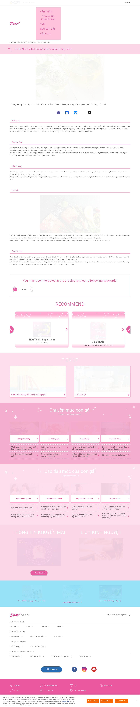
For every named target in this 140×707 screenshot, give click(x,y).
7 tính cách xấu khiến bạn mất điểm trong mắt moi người (23, 422)
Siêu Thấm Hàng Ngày (37, 620)
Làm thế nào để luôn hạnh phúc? (21, 429)
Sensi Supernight (15, 610)
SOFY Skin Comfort (36, 630)
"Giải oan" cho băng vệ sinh (22, 482)
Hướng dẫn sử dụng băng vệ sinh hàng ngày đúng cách (53, 489)
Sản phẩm (17, 659)
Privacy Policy (65, 703)
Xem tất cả (39, 547)
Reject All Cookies (106, 703)
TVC (75, 659)
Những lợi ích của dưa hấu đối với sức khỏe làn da (84, 429)
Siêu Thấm (13, 600)
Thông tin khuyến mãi (50, 659)
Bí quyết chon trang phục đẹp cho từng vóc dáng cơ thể (114, 422)
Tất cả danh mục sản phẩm (116, 588)
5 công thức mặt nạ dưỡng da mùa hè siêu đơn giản (53, 481)
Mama (59, 600)
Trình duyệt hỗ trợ (93, 690)
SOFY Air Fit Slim (15, 630)
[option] (41, 303)
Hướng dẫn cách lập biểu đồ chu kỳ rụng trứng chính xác (22, 489)
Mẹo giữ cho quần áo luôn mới (114, 429)
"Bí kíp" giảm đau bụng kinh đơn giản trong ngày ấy (113, 481)
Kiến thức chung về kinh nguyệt (51, 422)
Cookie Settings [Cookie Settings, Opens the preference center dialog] (92, 703)
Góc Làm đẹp (22, 263)
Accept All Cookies (121, 703)
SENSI (28, 600)
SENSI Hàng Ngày (15, 620)
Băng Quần (57, 610)
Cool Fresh (43, 600)
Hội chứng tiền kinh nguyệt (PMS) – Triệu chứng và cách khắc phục (114, 489)
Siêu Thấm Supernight (37, 610)
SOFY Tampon (84, 630)
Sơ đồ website (48, 664)
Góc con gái (108, 659)
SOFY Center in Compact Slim (61, 630)
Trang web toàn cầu (80, 664)
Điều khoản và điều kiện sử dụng (76, 690)
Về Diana (16, 664)
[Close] (137, 702)
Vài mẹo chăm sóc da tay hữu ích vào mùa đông (84, 422)
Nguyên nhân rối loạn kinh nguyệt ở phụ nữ (52, 429)
